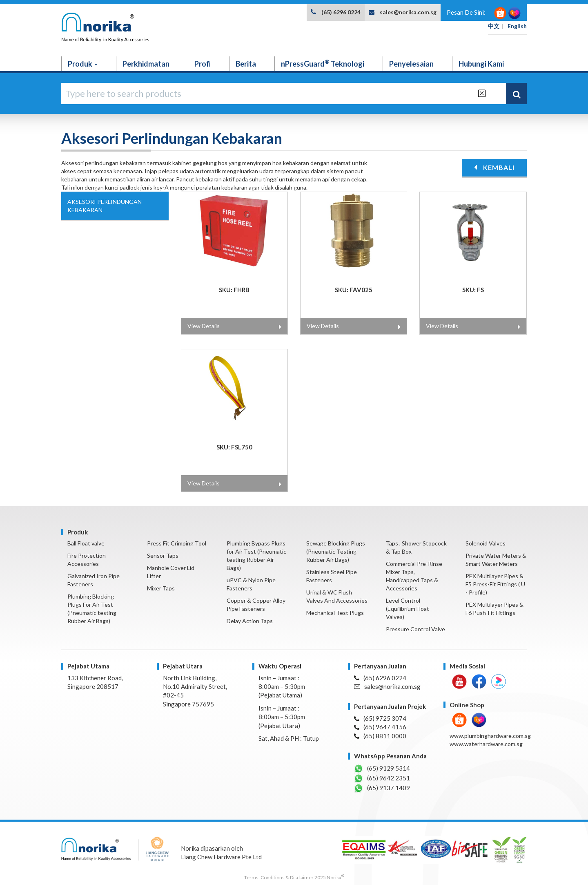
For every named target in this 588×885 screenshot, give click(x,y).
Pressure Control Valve (415, 629)
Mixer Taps (161, 588)
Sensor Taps (162, 555)
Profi (202, 63)
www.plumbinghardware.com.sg (490, 735)
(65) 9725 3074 (380, 718)
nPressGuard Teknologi (322, 63)
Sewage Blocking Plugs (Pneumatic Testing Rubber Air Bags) (335, 551)
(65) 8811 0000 (380, 736)
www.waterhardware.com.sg (486, 743)
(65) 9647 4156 (380, 727)
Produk (83, 63)
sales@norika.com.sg (408, 12)
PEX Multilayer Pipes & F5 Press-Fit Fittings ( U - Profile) (495, 584)
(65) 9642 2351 (382, 778)
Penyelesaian (411, 63)
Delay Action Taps (250, 620)
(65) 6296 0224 (341, 12)
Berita (246, 63)
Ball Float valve (86, 543)
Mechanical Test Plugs (335, 612)
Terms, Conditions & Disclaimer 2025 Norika (294, 877)
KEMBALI (494, 167)
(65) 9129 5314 (382, 768)
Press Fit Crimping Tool (176, 543)
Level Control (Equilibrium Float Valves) (407, 608)
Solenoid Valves (486, 543)
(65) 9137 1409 (382, 788)
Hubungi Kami (481, 63)
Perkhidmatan (145, 63)
